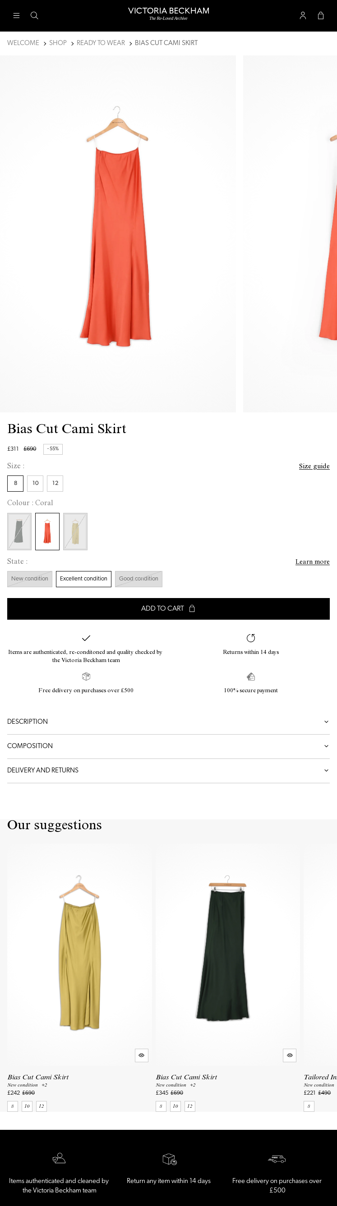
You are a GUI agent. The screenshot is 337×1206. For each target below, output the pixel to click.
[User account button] (303, 16)
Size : (15, 467)
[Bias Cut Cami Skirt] (79, 978)
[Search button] (34, 16)
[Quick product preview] (141, 1055)
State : (17, 562)
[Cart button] (321, 16)
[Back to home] (168, 16)
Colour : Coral (30, 503)
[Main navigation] (16, 16)
